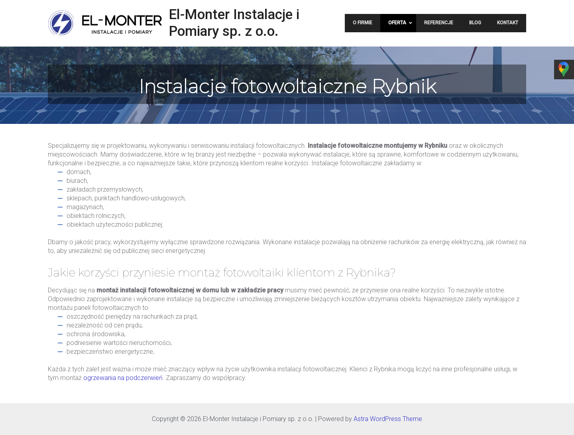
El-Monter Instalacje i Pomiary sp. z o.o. (234, 22)
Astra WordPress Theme (388, 419)
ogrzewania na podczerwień (123, 378)
